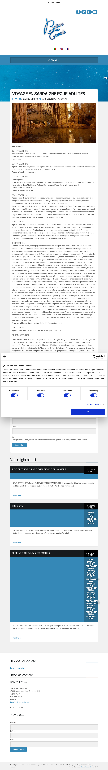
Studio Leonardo (86, 767)
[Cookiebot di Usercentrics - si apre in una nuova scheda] (94, 357)
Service (38, 43)
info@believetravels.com (19, 702)
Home (14, 43)
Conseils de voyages (22, 49)
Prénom (13, 731)
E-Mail (13, 722)
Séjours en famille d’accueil (82, 43)
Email (15, 427)
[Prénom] (54, 735)
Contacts (46, 49)
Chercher (54, 60)
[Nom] (54, 744)
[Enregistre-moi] (18, 749)
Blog (37, 49)
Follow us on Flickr (17, 668)
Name (15, 417)
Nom (12, 740)
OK (88, 412)
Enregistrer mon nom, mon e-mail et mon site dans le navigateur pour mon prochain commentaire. (49, 440)
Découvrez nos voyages (55, 43)
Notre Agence (25, 43)
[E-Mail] (54, 727)
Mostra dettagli (93, 404)
